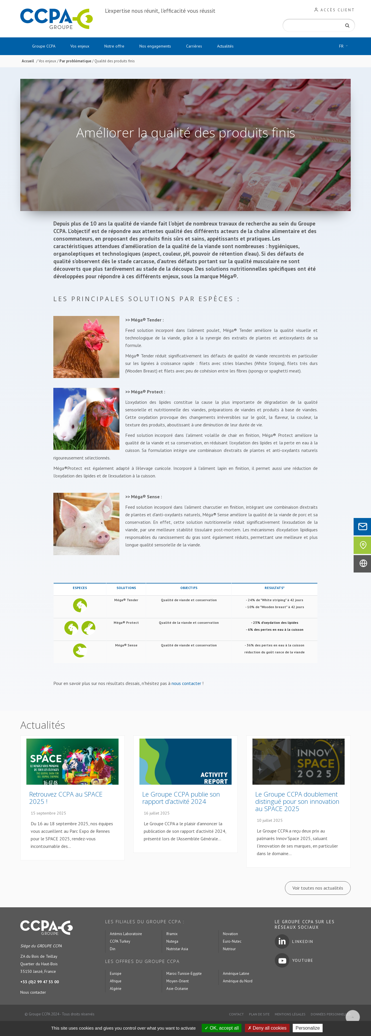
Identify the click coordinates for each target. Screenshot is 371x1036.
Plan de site (259, 1014)
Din (112, 948)
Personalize (308, 1028)
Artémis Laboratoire (126, 933)
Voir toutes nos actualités (317, 888)
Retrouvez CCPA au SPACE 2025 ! (66, 798)
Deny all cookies (267, 1028)
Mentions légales (290, 1014)
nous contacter (186, 683)
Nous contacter (33, 992)
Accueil (28, 61)
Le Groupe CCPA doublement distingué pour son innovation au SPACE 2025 (297, 801)
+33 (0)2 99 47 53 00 (39, 981)
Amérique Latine (236, 973)
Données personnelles (331, 1014)
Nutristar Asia (177, 948)
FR (345, 46)
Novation (230, 933)
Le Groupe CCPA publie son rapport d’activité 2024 (181, 798)
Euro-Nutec (232, 941)
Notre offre (114, 46)
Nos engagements (155, 46)
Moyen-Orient (177, 981)
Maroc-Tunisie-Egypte (184, 973)
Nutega (172, 941)
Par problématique (75, 61)
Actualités (225, 46)
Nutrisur (229, 948)
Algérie (115, 988)
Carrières (194, 46)
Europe (115, 973)
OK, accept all (222, 1028)
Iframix (172, 933)
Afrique (115, 981)
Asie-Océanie (177, 988)
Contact (236, 1014)
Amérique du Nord (237, 981)
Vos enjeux (79, 46)
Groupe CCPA (43, 46)
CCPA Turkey (120, 941)
